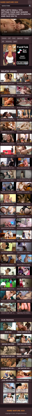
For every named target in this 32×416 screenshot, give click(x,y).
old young (9, 41)
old (3, 41)
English (30, 2)
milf (9, 38)
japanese (19, 38)
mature (4, 38)
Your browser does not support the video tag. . (16, 27)
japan (15, 41)
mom (13, 38)
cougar (26, 38)
